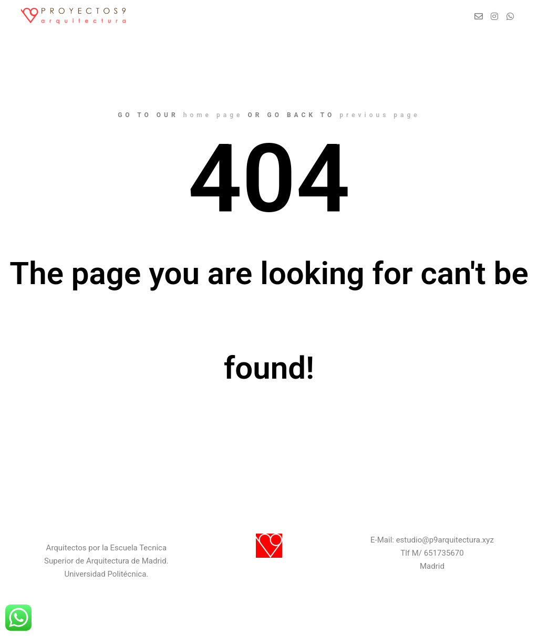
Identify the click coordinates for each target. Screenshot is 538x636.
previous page (379, 115)
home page (213, 115)
